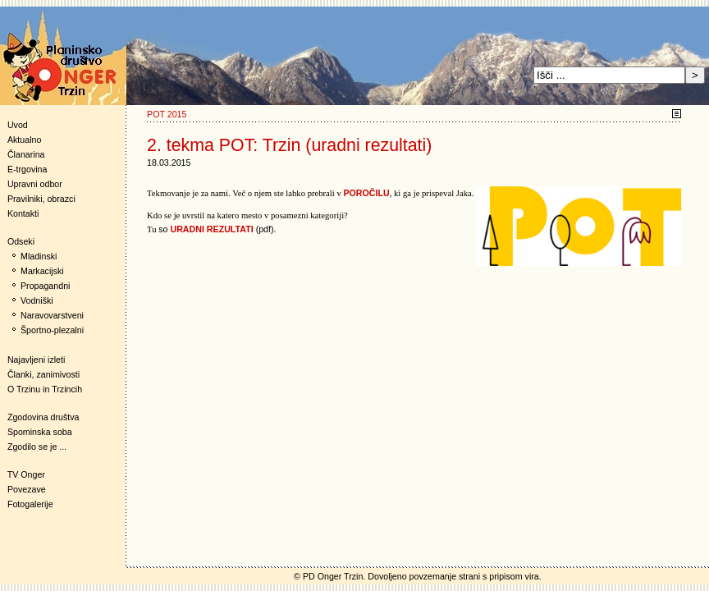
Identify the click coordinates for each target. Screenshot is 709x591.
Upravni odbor (34, 184)
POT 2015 (166, 114)
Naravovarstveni (52, 315)
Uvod (17, 125)
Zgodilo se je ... (36, 446)
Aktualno (24, 139)
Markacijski (42, 271)
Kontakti (23, 213)
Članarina (26, 154)
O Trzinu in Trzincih (44, 389)
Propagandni (45, 286)
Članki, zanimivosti (43, 374)
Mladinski (39, 256)
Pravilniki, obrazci (41, 199)
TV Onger (22, 474)
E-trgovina (27, 169)
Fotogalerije (30, 504)
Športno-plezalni (52, 330)
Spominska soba (39, 432)
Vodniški (37, 300)
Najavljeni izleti (36, 359)
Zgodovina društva (40, 417)
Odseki (17, 241)
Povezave (26, 489)
